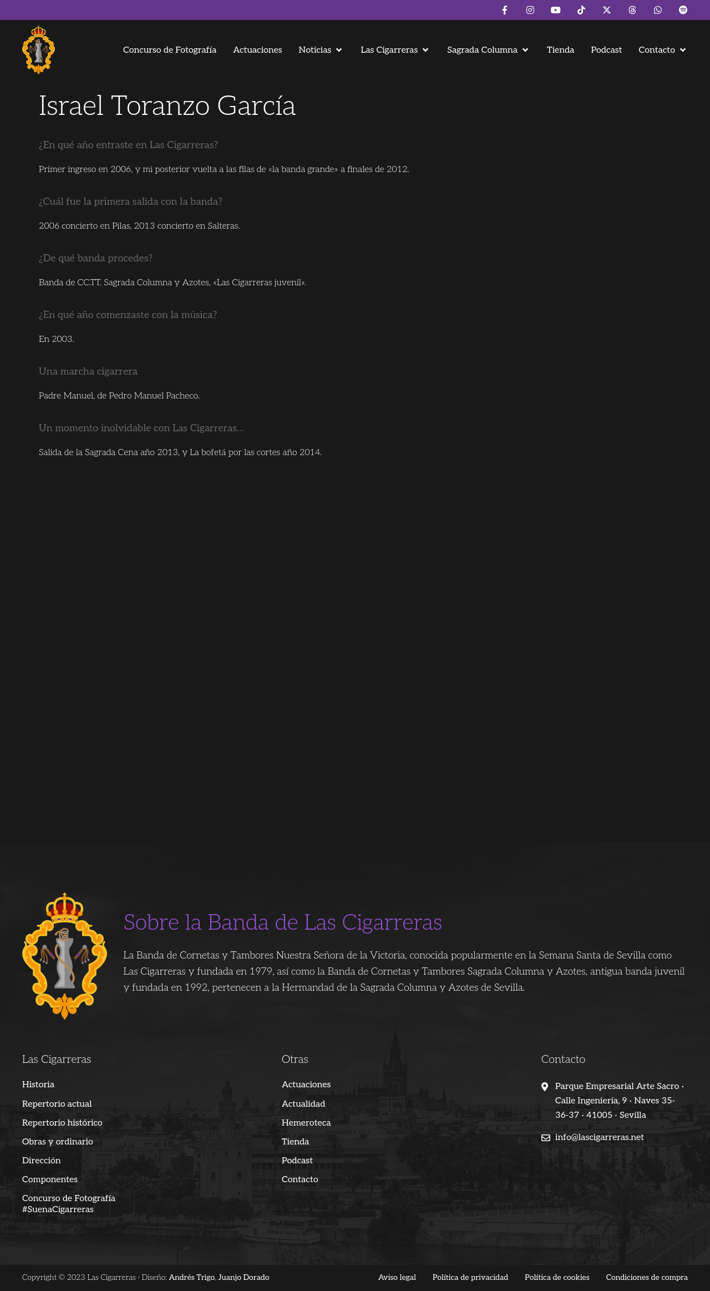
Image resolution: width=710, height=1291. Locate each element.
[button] (322, 50)
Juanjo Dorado (244, 1277)
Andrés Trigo (192, 1277)
